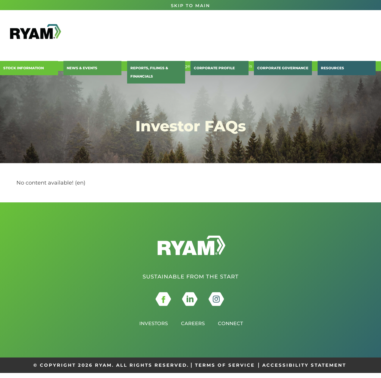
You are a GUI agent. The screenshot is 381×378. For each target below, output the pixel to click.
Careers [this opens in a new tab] (193, 328)
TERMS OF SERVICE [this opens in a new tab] (225, 370)
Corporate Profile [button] (211, 70)
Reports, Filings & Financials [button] (157, 70)
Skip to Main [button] (190, 5)
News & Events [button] (79, 70)
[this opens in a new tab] (163, 304)
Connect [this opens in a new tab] (233, 328)
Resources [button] (329, 70)
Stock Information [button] (21, 70)
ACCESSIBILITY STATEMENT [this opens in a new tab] (304, 370)
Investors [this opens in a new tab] (151, 328)
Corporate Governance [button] (279, 70)
